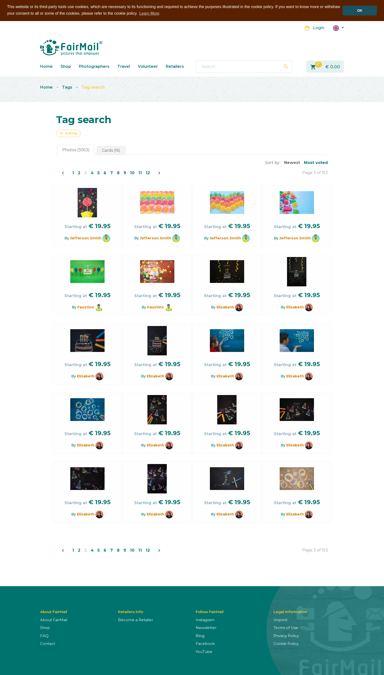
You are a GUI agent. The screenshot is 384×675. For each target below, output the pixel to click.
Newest (292, 162)
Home (46, 66)
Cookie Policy (286, 643)
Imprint (281, 619)
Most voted (316, 162)
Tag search (93, 87)
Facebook (205, 643)
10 (132, 172)
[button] (338, 27)
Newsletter (206, 627)
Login (318, 27)
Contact (47, 643)
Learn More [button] (149, 13)
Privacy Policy (286, 635)
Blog (200, 635)
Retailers (175, 66)
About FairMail (53, 619)
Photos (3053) (76, 149)
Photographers (94, 66)
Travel (123, 66)
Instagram (205, 619)
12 (148, 172)
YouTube (204, 651)
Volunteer (148, 66)
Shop (65, 66)
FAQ (44, 635)
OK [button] (359, 10)
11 (140, 172)
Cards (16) (111, 150)
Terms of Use (286, 627)
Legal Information (290, 611)
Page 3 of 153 (315, 172)
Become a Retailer (135, 619)
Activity (68, 133)
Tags (67, 87)
